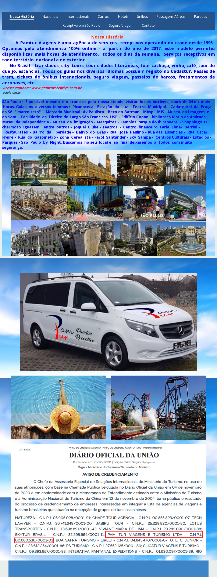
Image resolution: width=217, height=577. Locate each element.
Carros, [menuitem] (104, 16)
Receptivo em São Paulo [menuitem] (81, 25)
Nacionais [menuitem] (50, 16)
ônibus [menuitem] (142, 16)
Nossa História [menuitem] (22, 16)
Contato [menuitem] (148, 25)
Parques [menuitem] (200, 16)
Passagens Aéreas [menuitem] (170, 16)
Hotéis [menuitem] (123, 16)
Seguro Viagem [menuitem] (121, 25)
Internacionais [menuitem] (78, 16)
